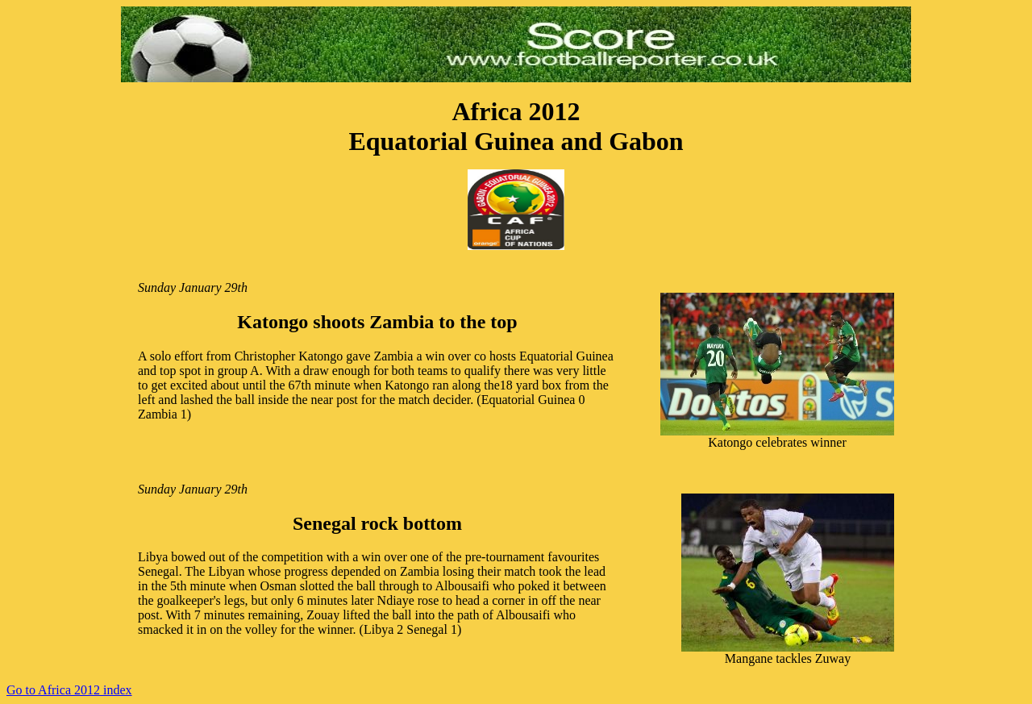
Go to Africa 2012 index (69, 690)
